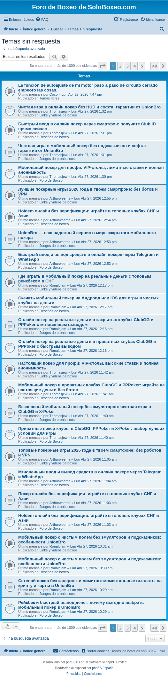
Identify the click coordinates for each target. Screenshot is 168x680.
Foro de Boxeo (51, 180)
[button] (102, 66)
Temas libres (49, 98)
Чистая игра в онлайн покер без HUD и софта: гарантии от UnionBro (89, 107)
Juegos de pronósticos (57, 159)
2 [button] (120, 66)
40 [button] (154, 66)
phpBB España (102, 668)
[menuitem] (41, 19)
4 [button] (135, 66)
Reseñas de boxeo (54, 137)
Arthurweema (60, 198)
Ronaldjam (58, 285)
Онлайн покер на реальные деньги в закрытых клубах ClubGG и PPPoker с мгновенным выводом (85, 322)
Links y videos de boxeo (58, 115)
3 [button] (127, 66)
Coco (54, 94)
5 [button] (142, 66)
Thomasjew (58, 111)
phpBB (71, 662)
